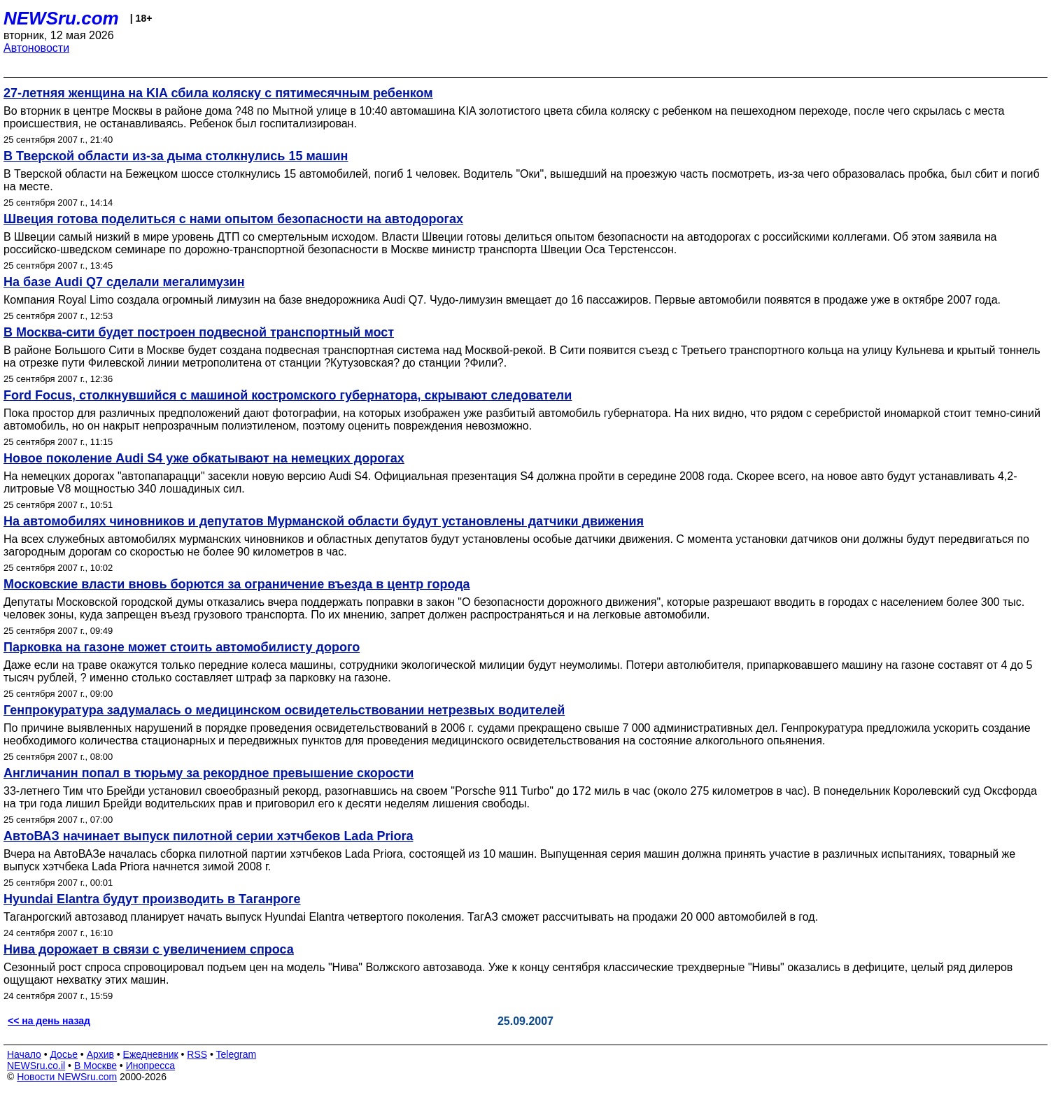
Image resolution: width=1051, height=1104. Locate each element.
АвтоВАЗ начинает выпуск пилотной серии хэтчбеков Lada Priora (208, 836)
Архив (100, 1054)
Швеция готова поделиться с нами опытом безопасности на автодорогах (233, 219)
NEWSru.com (61, 18)
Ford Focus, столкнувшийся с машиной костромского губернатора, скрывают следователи (287, 395)
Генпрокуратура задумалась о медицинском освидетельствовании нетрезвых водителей (284, 710)
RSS (197, 1054)
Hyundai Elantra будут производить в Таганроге (152, 899)
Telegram (236, 1054)
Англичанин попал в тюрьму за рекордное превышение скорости (208, 773)
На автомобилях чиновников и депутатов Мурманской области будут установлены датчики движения (323, 521)
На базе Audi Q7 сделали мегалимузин (124, 282)
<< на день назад (49, 1020)
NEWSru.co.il (36, 1065)
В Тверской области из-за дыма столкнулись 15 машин (175, 156)
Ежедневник (150, 1054)
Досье (64, 1054)
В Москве (95, 1065)
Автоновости (36, 48)
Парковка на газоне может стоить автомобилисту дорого (181, 647)
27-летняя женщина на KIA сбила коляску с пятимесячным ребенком (218, 93)
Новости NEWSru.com (67, 1076)
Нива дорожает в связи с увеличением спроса (148, 949)
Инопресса (151, 1065)
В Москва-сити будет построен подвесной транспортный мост (198, 332)
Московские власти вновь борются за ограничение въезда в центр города (236, 584)
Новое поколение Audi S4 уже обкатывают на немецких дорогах (203, 458)
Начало (24, 1054)
